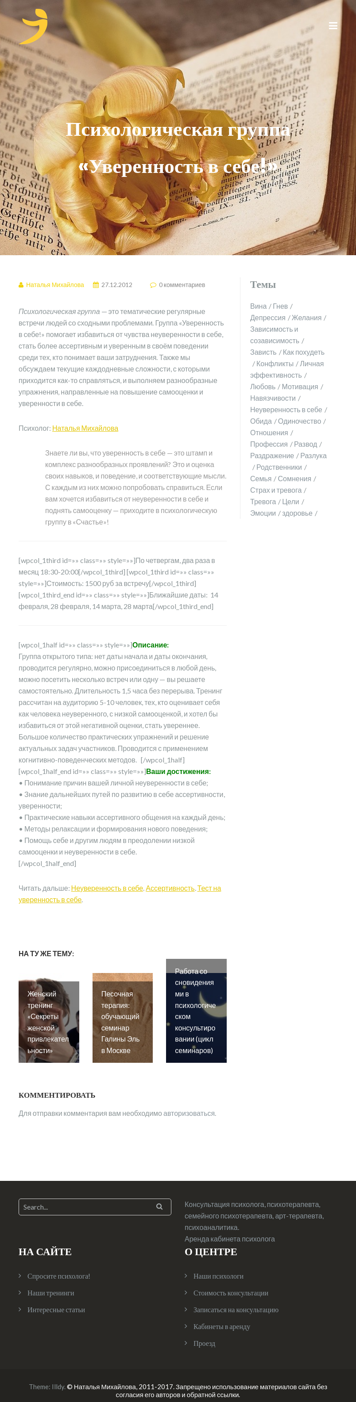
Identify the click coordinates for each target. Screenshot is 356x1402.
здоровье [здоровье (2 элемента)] (297, 513)
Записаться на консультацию (236, 1299)
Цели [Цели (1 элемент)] (290, 501)
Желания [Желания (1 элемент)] (307, 317)
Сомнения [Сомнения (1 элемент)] (294, 478)
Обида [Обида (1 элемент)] (261, 421)
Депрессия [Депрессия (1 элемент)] (268, 317)
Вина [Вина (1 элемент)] (258, 306)
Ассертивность (170, 888)
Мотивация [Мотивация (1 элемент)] (300, 386)
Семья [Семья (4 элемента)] (260, 478)
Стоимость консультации (230, 1283)
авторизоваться (189, 1103)
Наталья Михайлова (85, 428)
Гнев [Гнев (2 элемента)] (280, 306)
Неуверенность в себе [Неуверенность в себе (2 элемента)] (286, 409)
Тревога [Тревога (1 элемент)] (263, 501)
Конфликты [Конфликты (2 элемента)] (275, 363)
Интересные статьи (56, 1299)
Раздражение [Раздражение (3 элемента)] (272, 455)
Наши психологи (218, 1266)
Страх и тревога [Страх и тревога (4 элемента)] (276, 490)
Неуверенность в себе (107, 888)
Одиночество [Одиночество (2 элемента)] (299, 421)
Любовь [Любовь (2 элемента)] (262, 386)
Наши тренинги (50, 1283)
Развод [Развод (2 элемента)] (305, 444)
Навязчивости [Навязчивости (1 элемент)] (273, 398)
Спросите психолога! (58, 1266)
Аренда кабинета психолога (230, 1229)
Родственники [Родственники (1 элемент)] (279, 467)
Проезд (204, 1333)
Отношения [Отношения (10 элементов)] (269, 432)
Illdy (58, 1377)
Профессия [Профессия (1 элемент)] (269, 444)
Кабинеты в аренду (221, 1316)
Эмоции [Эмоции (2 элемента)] (263, 513)
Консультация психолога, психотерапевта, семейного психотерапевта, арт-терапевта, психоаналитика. (254, 1206)
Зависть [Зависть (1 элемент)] (263, 352)
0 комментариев (182, 284)
